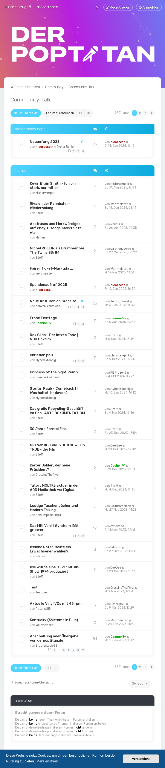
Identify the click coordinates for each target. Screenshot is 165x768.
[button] (151, 113)
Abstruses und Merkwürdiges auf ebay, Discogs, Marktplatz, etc (56, 227)
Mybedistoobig (46, 360)
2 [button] (140, 112)
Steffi (39, 212)
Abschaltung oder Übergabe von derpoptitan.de (54, 638)
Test (34, 587)
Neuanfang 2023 (45, 141)
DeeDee (115, 567)
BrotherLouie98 (47, 645)
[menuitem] (47, 6)
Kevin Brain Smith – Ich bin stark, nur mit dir (53, 185)
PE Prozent (118, 372)
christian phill (41, 354)
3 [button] (146, 112)
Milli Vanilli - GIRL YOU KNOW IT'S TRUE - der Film (57, 446)
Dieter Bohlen (66, 146)
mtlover (116, 526)
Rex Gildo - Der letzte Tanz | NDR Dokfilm (54, 336)
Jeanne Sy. (44, 322)
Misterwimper (45, 192)
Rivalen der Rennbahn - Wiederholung (50, 205)
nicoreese (43, 146)
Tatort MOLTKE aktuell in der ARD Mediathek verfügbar (54, 487)
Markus (40, 237)
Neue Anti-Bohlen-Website (53, 300)
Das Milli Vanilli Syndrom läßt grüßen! (54, 527)
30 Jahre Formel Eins (48, 428)
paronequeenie (120, 248)
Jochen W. (117, 465)
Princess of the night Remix (54, 372)
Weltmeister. (119, 203)
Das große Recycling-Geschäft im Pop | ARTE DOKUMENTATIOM (57, 410)
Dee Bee (116, 445)
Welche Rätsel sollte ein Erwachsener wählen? (50, 548)
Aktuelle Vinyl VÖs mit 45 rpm (56, 603)
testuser (42, 592)
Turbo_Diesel (119, 301)
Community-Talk (31, 99)
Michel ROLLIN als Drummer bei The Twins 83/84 (57, 249)
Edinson (41, 556)
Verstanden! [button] (141, 758)
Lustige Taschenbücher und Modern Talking (54, 507)
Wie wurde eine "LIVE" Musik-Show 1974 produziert (54, 568)
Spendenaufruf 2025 (48, 284)
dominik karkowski (48, 305)
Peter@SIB (43, 608)
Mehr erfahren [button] (47, 761)
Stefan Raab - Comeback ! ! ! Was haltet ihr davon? (54, 390)
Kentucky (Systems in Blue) (54, 619)
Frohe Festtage (43, 317)
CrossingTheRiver (48, 474)
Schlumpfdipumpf (48, 514)
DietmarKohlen (120, 505)
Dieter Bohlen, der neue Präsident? (50, 467)
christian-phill (120, 355)
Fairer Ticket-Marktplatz (51, 268)
